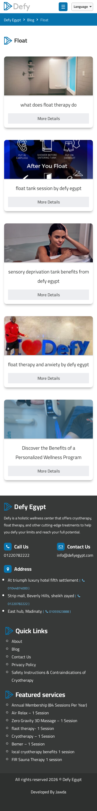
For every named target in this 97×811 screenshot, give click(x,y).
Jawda (61, 792)
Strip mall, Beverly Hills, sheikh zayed (41, 596)
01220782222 (16, 555)
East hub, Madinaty (25, 611)
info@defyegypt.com (75, 555)
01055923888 (56, 611)
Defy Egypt (72, 779)
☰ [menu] (63, 6)
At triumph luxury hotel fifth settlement (43, 580)
